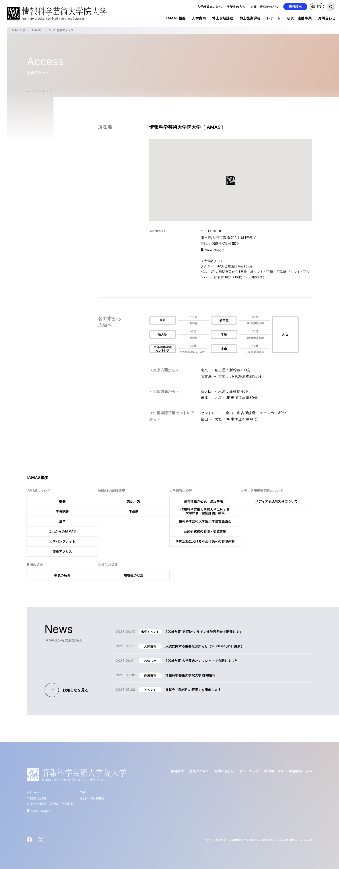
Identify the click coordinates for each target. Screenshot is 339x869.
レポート (274, 19)
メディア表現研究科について (276, 501)
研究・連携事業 (299, 19)
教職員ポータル (300, 771)
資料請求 (295, 6)
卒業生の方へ (236, 6)
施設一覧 (133, 501)
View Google (214, 250)
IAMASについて (41, 30)
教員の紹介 (62, 575)
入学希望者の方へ (209, 6)
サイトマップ (249, 771)
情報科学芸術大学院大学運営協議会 (205, 521)
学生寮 (134, 511)
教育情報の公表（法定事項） (205, 501)
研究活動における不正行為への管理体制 (205, 541)
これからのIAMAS (62, 531)
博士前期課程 (222, 19)
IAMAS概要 (176, 19)
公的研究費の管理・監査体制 (205, 531)
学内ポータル (274, 771)
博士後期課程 (250, 19)
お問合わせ (326, 19)
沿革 (62, 521)
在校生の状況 (134, 575)
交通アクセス (62, 551)
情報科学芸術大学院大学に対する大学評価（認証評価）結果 (205, 511)
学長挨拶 (62, 511)
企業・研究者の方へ (264, 6)
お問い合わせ (224, 771)
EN (316, 6)
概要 (62, 501)
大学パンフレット (62, 541)
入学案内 (199, 19)
